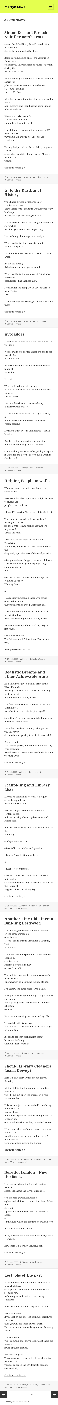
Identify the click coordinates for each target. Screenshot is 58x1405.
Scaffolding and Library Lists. (27, 787)
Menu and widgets (51, 9)
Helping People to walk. (27, 480)
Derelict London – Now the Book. (25, 1174)
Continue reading (15, 167)
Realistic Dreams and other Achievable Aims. (27, 674)
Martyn (28, 177)
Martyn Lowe (14, 6)
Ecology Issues (38, 659)
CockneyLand (41, 321)
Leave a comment (14, 180)
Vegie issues (37, 468)
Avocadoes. (14, 334)
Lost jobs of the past (23, 1275)
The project (36, 772)
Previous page (3, 1394)
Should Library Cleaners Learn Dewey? (27, 1068)
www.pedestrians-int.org (17, 649)
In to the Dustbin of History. (22, 192)
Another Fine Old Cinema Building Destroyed (28, 921)
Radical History (42, 177)
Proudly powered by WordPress (17, 1401)
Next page (54, 1394)
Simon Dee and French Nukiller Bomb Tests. (25, 34)
